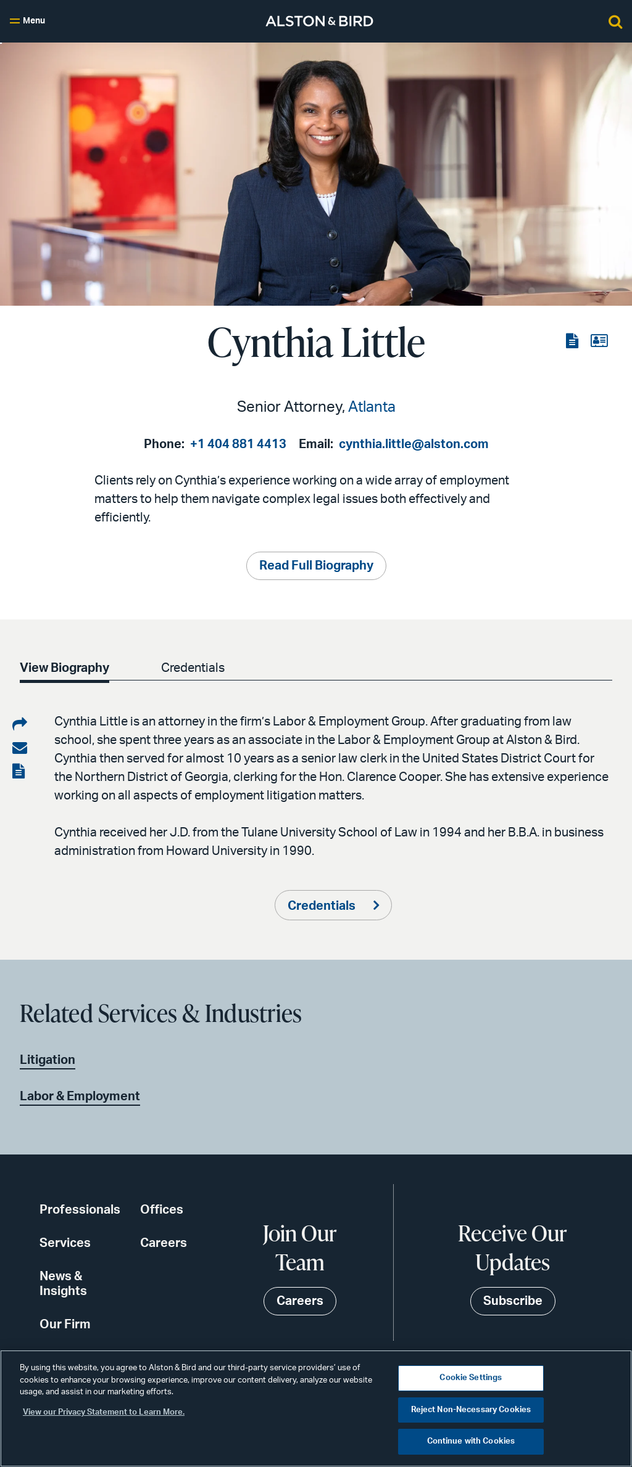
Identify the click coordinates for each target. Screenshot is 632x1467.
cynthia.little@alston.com (414, 444)
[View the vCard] (599, 341)
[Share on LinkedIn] (19, 724)
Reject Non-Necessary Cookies (471, 1410)
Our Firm (65, 1324)
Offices (161, 1210)
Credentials (193, 668)
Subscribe (513, 1301)
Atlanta (372, 407)
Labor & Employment (80, 1096)
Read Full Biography (316, 566)
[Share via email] (19, 748)
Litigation (47, 1060)
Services (65, 1243)
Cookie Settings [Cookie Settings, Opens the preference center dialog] (470, 1378)
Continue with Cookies (471, 1441)
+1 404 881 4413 (238, 444)
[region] (316, 1408)
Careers (163, 1243)
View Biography (64, 668)
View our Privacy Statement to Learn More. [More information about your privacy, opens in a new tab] (104, 1412)
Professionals (80, 1210)
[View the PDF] (573, 341)
